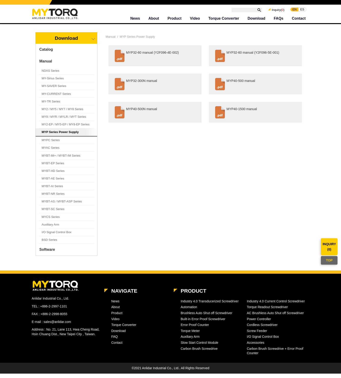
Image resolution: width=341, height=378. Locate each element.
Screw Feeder (257, 335)
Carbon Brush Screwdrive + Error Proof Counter (275, 355)
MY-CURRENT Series (56, 98)
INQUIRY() (329, 246)
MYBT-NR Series (53, 198)
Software (47, 254)
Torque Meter (190, 335)
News (135, 20)
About (153, 20)
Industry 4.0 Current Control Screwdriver (276, 305)
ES (302, 10)
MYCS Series (51, 221)
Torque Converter (223, 20)
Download (256, 20)
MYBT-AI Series (52, 190)
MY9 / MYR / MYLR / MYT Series (64, 121)
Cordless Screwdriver (262, 329)
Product (174, 20)
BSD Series (49, 244)
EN (294, 10)
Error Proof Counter (195, 329)
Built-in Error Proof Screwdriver (203, 323)
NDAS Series (50, 75)
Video (195, 20)
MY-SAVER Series (54, 90)
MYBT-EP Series (53, 167)
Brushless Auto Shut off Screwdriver (206, 317)
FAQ (114, 341)
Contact (299, 20)
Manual (45, 66)
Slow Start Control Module (199, 347)
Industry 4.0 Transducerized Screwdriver (210, 305)
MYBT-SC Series (53, 213)
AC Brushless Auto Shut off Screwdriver (275, 317)
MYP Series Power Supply (60, 136)
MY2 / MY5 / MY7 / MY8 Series (62, 113)
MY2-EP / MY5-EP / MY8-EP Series (66, 128)
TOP (329, 260)
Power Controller (259, 323)
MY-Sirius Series (53, 82)
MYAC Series (50, 152)
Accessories (255, 347)
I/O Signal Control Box (56, 236)
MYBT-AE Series (53, 183)
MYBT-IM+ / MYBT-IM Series (61, 160)
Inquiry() (278, 10)
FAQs (278, 20)
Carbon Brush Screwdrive (199, 353)
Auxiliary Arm (50, 229)
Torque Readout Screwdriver (267, 311)
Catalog (46, 54)
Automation (189, 311)
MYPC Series (51, 144)
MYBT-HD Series (53, 175)
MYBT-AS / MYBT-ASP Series (62, 206)
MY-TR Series (51, 106)
